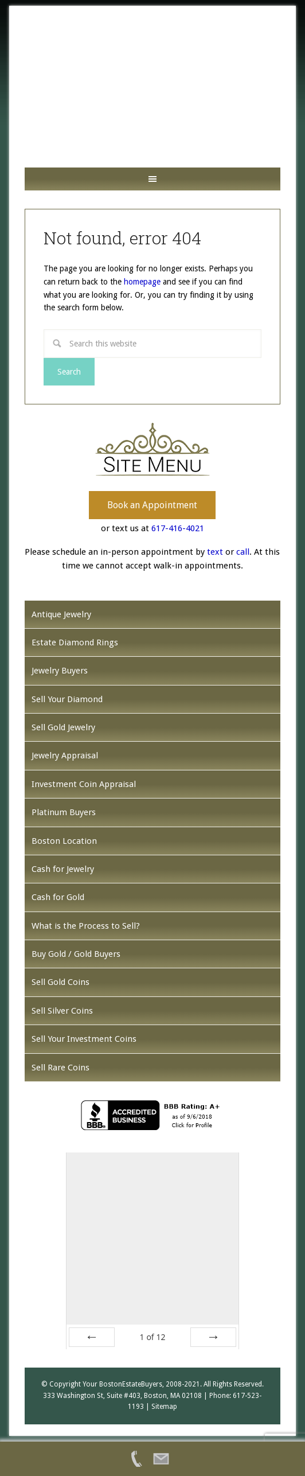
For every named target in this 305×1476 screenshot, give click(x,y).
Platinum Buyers (64, 812)
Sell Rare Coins (60, 1067)
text (215, 552)
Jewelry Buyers (60, 670)
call (242, 552)
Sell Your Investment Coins (84, 1039)
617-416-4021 (177, 528)
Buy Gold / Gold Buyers (76, 954)
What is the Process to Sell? (86, 926)
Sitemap (164, 1407)
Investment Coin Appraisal (84, 784)
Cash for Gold (58, 897)
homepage (142, 281)
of (152, 1336)
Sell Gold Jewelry (63, 727)
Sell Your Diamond (67, 699)
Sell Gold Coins (60, 982)
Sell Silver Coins (62, 1011)
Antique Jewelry (61, 614)
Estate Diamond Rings (75, 642)
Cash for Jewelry (63, 869)
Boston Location (64, 841)
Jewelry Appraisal (65, 755)
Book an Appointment (152, 505)
